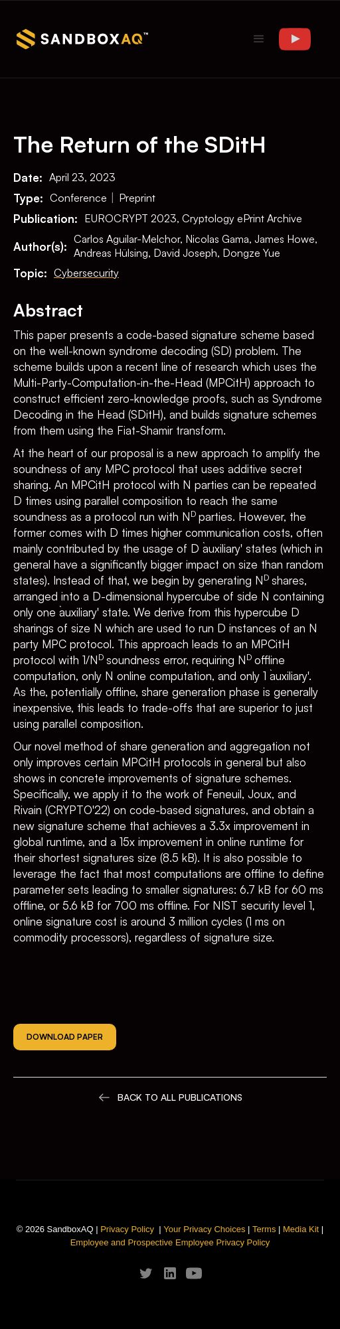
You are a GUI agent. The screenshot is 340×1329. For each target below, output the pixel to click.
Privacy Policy (127, 1229)
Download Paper (65, 1037)
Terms (264, 1229)
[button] (259, 39)
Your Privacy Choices (204, 1229)
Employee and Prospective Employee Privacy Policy (170, 1242)
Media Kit (301, 1229)
